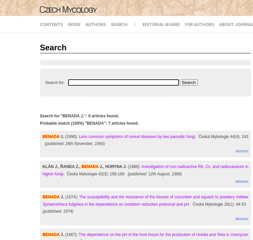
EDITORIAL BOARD (161, 24)
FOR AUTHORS (199, 24)
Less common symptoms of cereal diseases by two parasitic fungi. (137, 136)
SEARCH (119, 24)
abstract (241, 151)
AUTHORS (95, 24)
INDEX (74, 24)
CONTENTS (51, 24)
